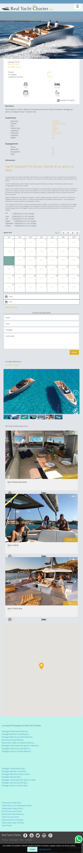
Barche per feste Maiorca (13, 740)
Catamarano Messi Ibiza (12, 808)
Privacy (5, 840)
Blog (21, 840)
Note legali (13, 840)
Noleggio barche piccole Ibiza (14, 783)
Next (74, 454)
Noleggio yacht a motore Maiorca (16, 751)
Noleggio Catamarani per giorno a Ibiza (19, 780)
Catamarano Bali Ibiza (11, 803)
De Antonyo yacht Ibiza (12, 811)
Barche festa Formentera (12, 820)
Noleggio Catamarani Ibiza (13, 768)
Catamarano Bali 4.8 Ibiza (13, 822)
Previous (8, 454)
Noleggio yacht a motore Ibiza (15, 785)
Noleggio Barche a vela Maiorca (15, 734)
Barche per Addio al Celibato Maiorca (18, 743)
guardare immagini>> (66, 100)
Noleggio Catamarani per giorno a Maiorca (20, 745)
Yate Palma (7, 825)
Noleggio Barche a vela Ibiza (14, 771)
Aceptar (32, 849)
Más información (45, 849)
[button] (11, 681)
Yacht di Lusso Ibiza (10, 817)
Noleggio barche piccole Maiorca (16, 748)
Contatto (28, 840)
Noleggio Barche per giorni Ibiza (15, 774)
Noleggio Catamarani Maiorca (15, 731)
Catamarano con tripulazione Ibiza (17, 805)
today (57, 233)
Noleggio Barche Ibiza (11, 777)
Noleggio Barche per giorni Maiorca (17, 737)
